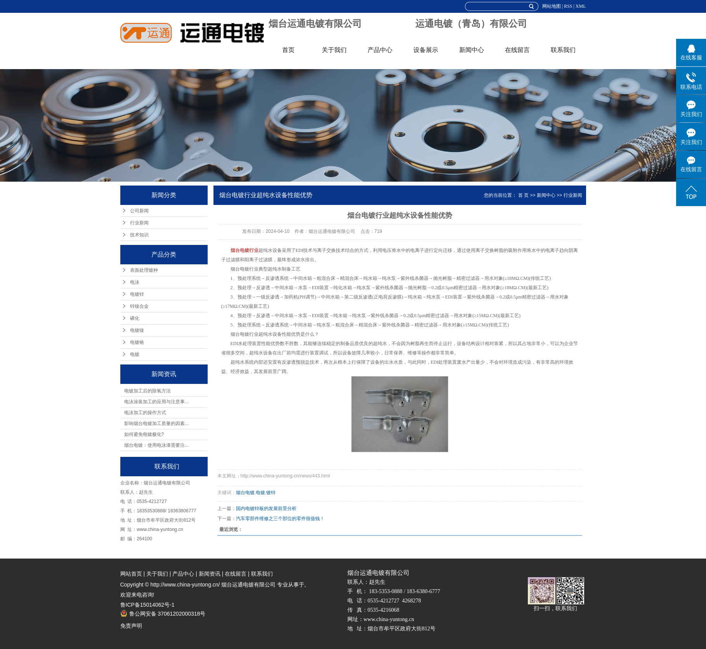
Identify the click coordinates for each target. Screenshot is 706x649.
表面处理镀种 (144, 270)
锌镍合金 (139, 306)
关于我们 (334, 50)
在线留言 (517, 50)
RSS (568, 6)
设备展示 (425, 50)
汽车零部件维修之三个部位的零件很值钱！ (280, 518)
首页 (288, 50)
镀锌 (271, 492)
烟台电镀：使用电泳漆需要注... (156, 445)
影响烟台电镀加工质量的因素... (156, 423)
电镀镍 (137, 330)
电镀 (134, 354)
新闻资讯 (209, 574)
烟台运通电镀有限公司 (315, 24)
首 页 (523, 195)
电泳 (134, 282)
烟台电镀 (245, 492)
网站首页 (131, 574)
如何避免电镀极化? (144, 434)
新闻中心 (471, 50)
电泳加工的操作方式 (145, 412)
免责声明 (131, 626)
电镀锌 (137, 294)
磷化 (134, 318)
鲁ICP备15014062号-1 (147, 605)
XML (581, 6)
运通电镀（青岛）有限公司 (471, 24)
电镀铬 (137, 342)
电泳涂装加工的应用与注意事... (156, 401)
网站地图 (551, 6)
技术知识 (139, 235)
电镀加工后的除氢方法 (147, 391)
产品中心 (380, 50)
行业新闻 (139, 223)
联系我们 (563, 50)
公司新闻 (139, 210)
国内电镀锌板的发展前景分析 (266, 508)
